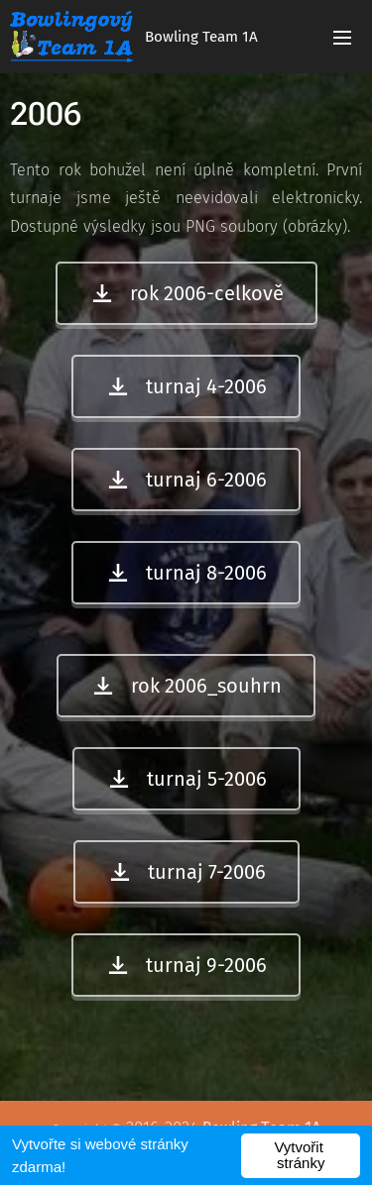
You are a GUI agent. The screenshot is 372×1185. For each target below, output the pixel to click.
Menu (342, 38)
